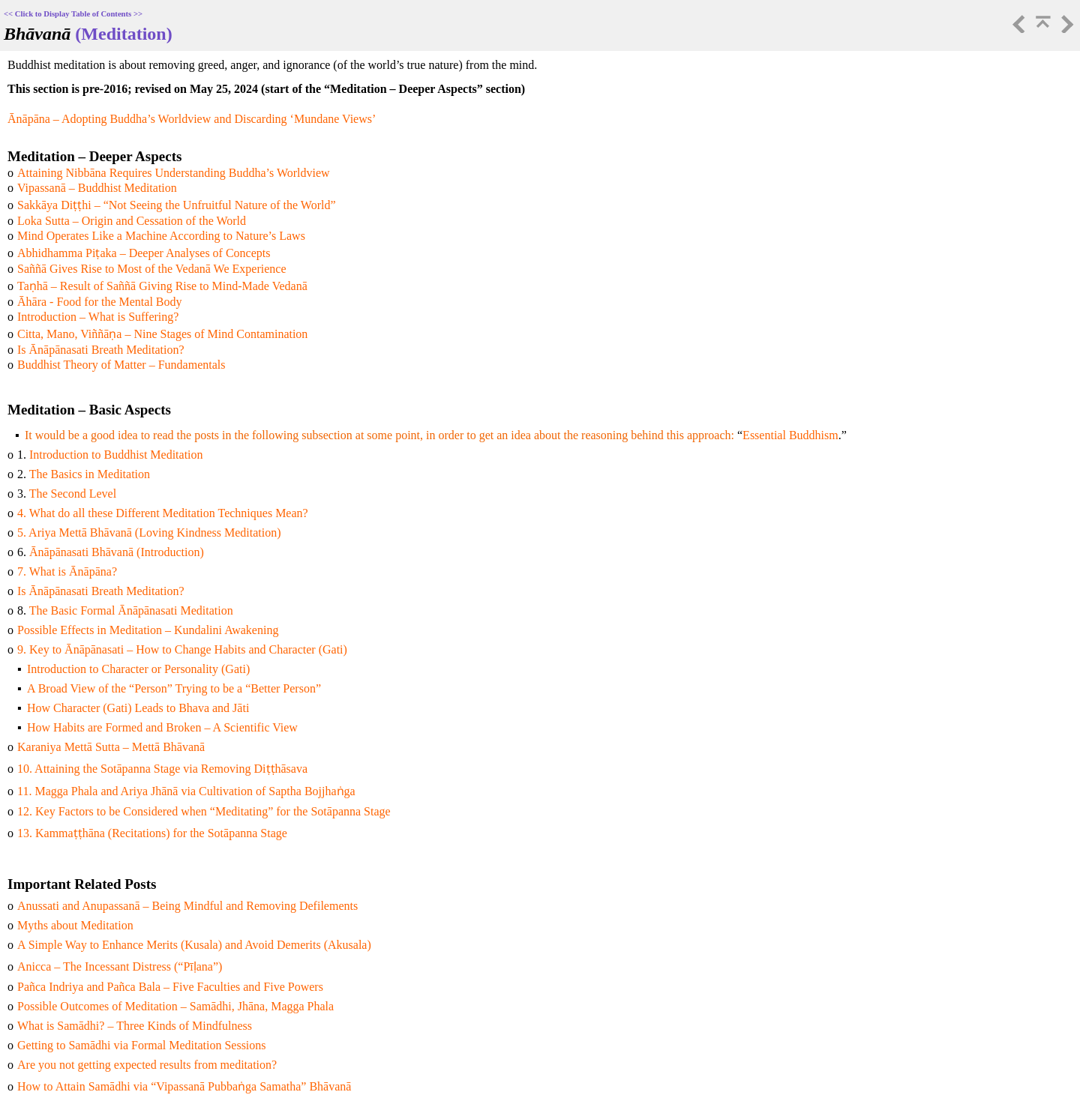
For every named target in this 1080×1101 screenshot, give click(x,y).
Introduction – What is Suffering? (97, 316)
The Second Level (72, 493)
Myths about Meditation (75, 925)
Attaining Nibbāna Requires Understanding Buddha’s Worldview (173, 172)
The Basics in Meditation (89, 474)
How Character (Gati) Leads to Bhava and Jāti (138, 708)
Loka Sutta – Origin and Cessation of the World (131, 220)
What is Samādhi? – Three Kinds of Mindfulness (134, 1025)
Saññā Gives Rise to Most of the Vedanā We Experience (151, 268)
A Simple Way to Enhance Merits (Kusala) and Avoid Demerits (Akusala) (194, 944)
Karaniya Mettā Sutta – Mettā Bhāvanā (111, 746)
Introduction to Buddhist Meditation (116, 454)
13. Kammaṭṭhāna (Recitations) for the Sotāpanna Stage (152, 833)
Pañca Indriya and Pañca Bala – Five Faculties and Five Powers (170, 986)
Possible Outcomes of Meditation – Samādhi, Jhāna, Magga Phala (175, 1006)
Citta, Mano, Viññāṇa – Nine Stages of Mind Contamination (162, 334)
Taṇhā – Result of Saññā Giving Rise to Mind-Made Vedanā (162, 286)
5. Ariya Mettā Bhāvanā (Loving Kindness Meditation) (148, 532)
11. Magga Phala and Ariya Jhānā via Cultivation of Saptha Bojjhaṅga (186, 791)
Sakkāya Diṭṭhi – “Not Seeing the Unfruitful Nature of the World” (176, 205)
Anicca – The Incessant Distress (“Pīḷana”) (119, 966)
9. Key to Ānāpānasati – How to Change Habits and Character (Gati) (182, 649)
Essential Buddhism (790, 435)
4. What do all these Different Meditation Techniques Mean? (162, 513)
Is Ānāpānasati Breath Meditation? (100, 349)
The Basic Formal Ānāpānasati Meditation (131, 610)
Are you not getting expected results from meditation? (147, 1064)
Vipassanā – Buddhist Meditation (97, 187)
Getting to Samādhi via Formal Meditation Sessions (141, 1045)
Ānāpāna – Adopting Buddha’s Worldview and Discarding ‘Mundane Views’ (192, 118)
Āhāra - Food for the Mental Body (99, 301)
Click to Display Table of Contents (73, 14)
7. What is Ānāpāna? (67, 571)
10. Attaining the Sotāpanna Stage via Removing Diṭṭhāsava (162, 768)
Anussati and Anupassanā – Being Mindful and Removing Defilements (187, 905)
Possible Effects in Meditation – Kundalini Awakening (147, 630)
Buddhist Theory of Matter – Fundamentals (121, 364)
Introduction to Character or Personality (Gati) (138, 669)
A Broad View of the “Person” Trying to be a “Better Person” (174, 688)
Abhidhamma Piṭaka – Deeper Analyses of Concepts (143, 253)
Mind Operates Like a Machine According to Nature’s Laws (161, 235)
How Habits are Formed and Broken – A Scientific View (162, 727)
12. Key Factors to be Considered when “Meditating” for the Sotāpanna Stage (204, 811)
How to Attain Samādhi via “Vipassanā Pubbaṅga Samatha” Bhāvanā (184, 1086)
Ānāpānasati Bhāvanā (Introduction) (116, 552)
